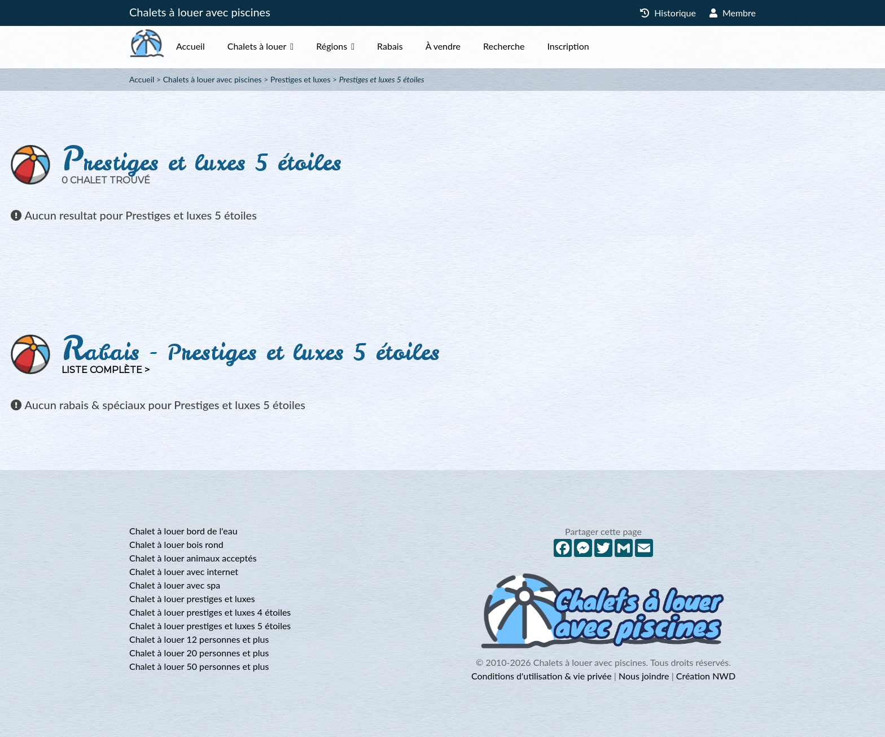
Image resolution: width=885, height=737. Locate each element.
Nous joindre (644, 675)
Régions (354, 46)
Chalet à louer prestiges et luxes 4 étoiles (210, 612)
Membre (732, 12)
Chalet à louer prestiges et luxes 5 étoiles (210, 625)
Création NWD (705, 675)
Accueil (213, 46)
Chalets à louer (279, 46)
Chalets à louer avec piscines (199, 12)
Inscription (590, 46)
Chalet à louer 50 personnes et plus (199, 666)
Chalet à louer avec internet (183, 571)
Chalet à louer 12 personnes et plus (199, 639)
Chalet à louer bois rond (176, 544)
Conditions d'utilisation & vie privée (541, 675)
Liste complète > (106, 370)
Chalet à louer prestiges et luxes (192, 598)
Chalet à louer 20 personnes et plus (199, 652)
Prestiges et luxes (300, 79)
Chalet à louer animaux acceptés (193, 557)
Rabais (413, 46)
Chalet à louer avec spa (174, 585)
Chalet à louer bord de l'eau (183, 530)
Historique (668, 12)
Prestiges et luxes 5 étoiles (381, 79)
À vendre (465, 46)
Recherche (526, 46)
